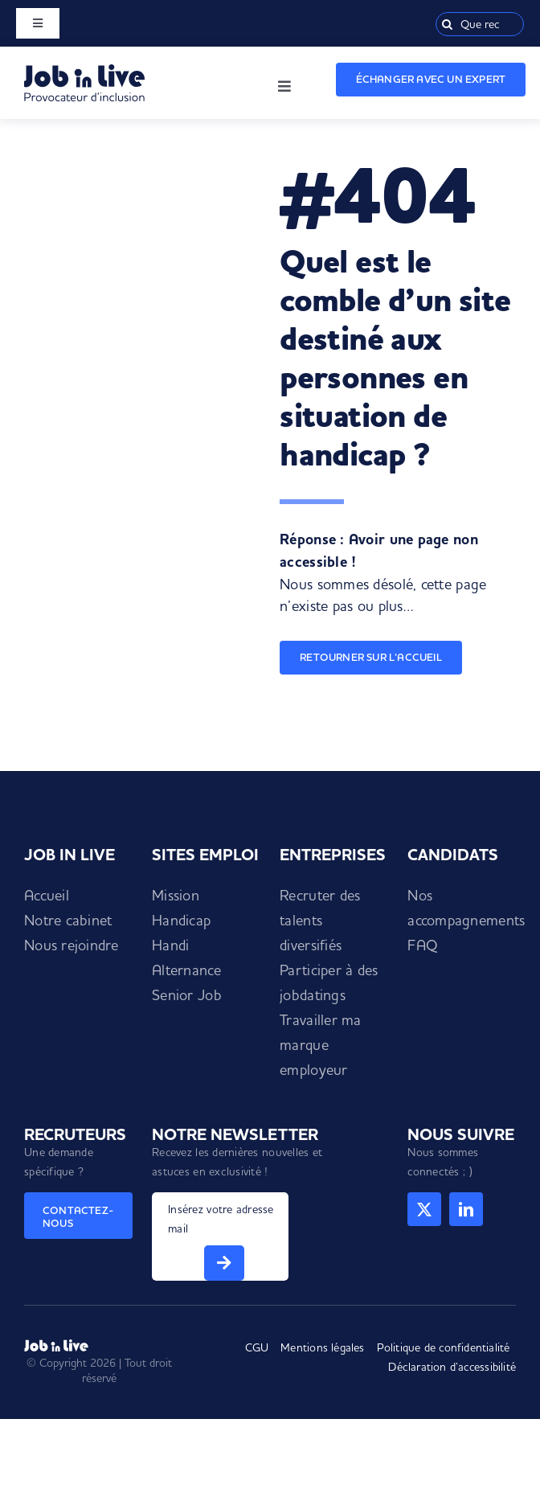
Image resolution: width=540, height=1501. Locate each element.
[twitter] (424, 1209)
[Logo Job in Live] (84, 71)
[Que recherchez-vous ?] (480, 24)
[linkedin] (466, 1209)
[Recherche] (448, 24)
